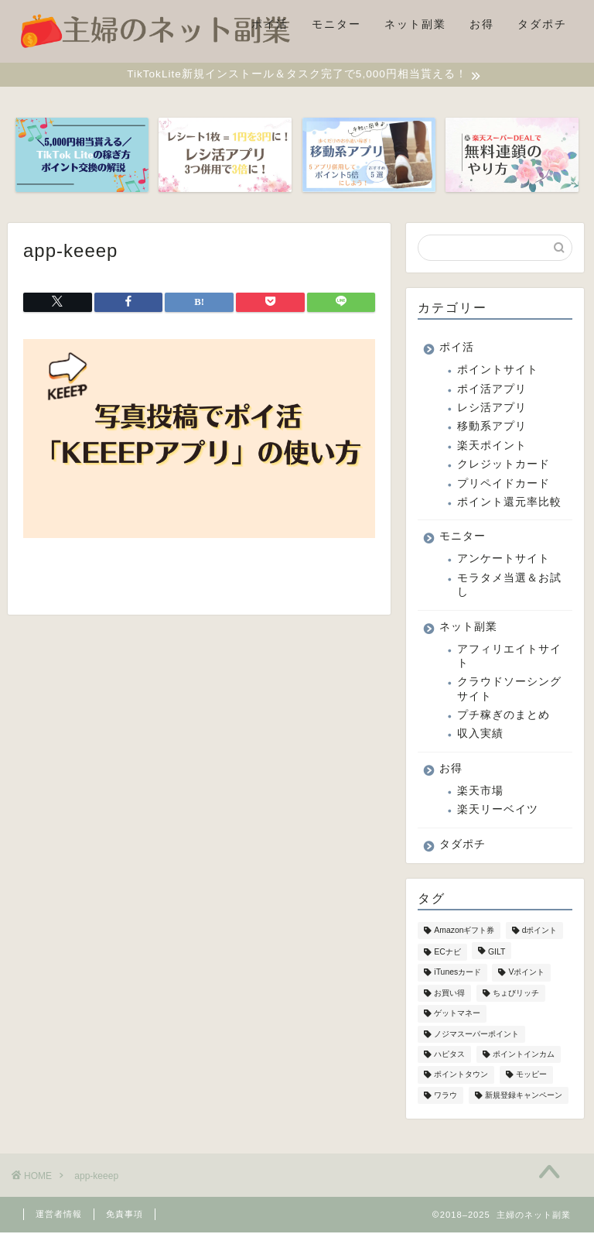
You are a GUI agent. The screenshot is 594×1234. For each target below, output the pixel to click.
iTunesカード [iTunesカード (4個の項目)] (457, 974)
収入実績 (480, 736)
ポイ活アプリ (492, 390)
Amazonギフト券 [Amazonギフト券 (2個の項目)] (464, 931)
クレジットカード (503, 465)
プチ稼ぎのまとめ (503, 716)
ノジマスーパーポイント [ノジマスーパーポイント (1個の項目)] (476, 1035)
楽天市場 (480, 792)
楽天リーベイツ (497, 812)
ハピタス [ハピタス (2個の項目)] (449, 1056)
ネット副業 (415, 24)
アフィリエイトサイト (509, 657)
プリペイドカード (503, 485)
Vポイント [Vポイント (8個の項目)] (526, 974)
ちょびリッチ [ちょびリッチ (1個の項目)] (516, 995)
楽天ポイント (492, 447)
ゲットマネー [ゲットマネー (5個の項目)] (457, 1015)
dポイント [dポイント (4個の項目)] (540, 931)
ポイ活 (269, 24)
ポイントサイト (497, 372)
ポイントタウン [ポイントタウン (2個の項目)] (461, 1076)
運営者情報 (59, 1215)
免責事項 (124, 1215)
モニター (336, 24)
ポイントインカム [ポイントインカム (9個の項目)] (524, 1056)
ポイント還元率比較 (509, 503)
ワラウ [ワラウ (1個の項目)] (445, 1096)
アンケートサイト (503, 561)
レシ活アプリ (492, 409)
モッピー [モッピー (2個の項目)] (531, 1076)
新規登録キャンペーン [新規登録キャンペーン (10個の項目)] (523, 1096)
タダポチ (542, 24)
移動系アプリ (492, 428)
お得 (481, 24)
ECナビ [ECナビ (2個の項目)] (447, 954)
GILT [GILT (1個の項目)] (496, 954)
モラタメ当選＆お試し (509, 586)
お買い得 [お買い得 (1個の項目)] (449, 995)
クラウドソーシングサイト (509, 691)
